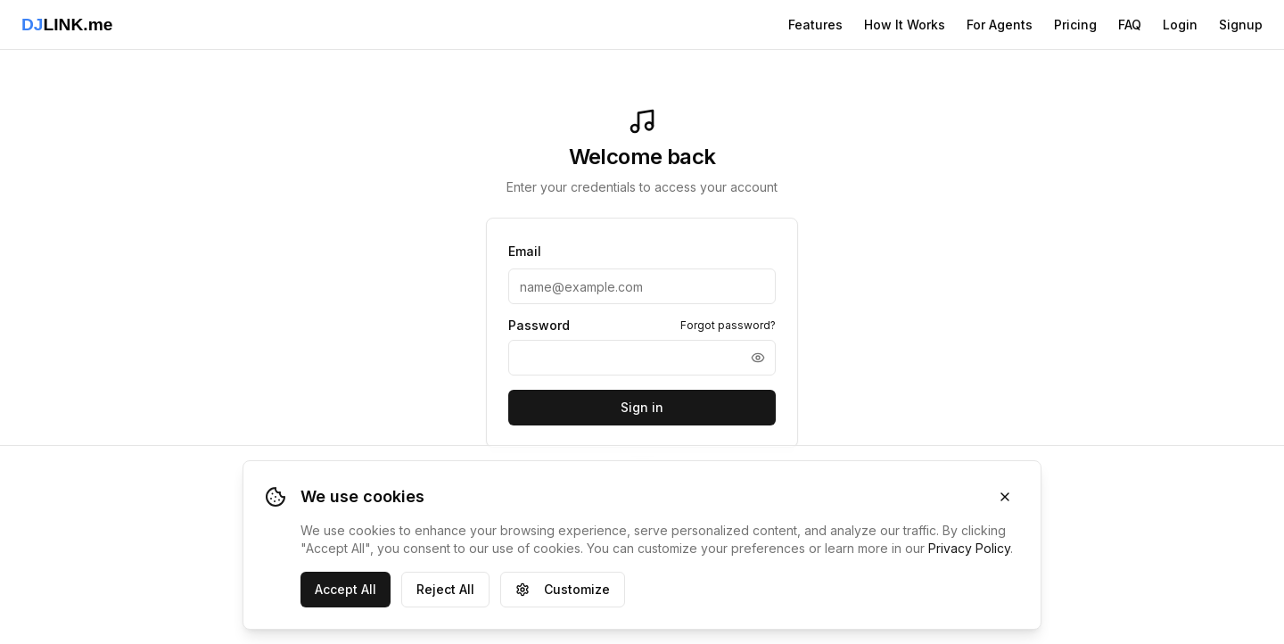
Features (815, 24)
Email (524, 251)
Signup (1241, 24)
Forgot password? (728, 325)
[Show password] (758, 358)
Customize (562, 589)
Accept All (345, 589)
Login (1180, 24)
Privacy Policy (969, 548)
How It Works (904, 24)
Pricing (1075, 24)
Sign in (642, 407)
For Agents (1000, 24)
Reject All (445, 589)
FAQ (1129, 24)
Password (539, 325)
